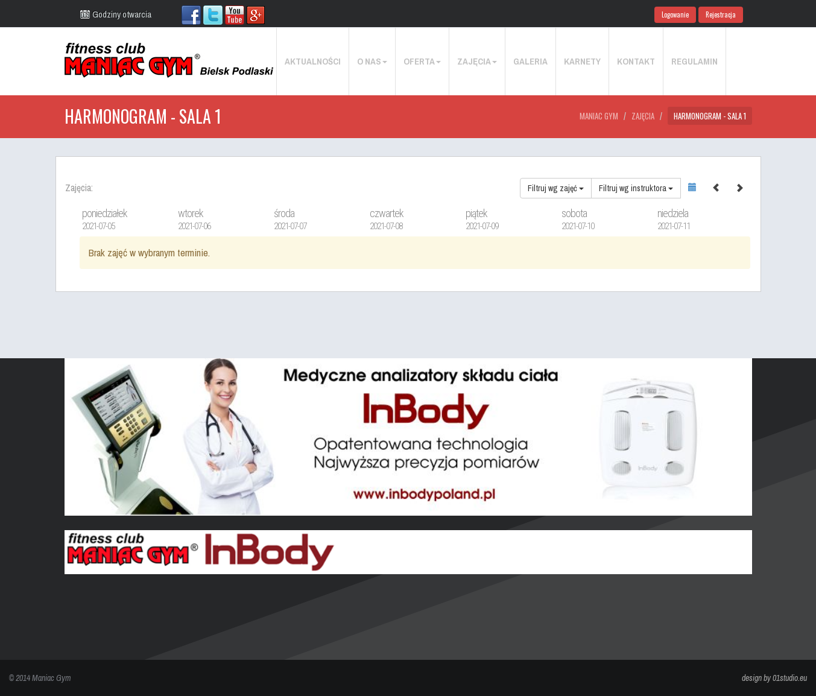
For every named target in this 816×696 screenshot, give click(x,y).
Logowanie (675, 14)
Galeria (530, 61)
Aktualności (313, 61)
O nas (372, 61)
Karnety (582, 61)
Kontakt (636, 61)
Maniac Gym (599, 116)
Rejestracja (721, 14)
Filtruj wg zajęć (556, 188)
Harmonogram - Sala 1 (710, 116)
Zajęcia (477, 61)
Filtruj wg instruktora (636, 188)
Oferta (422, 61)
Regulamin (694, 61)
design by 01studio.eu (774, 677)
